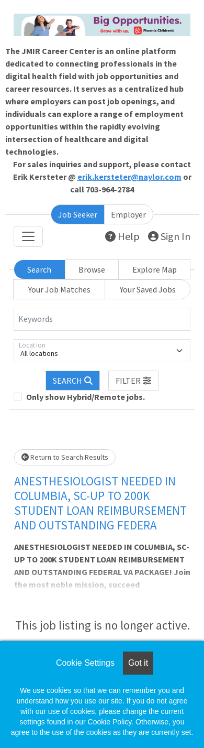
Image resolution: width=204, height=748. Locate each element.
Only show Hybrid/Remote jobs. (85, 397)
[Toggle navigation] (28, 236)
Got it (138, 662)
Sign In (169, 236)
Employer (128, 214)
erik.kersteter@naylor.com (129, 176)
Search (39, 269)
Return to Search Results (64, 457)
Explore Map (154, 269)
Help (122, 236)
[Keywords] (102, 319)
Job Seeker (77, 214)
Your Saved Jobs (148, 289)
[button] (133, 381)
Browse (91, 269)
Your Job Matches (59, 289)
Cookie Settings (85, 662)
